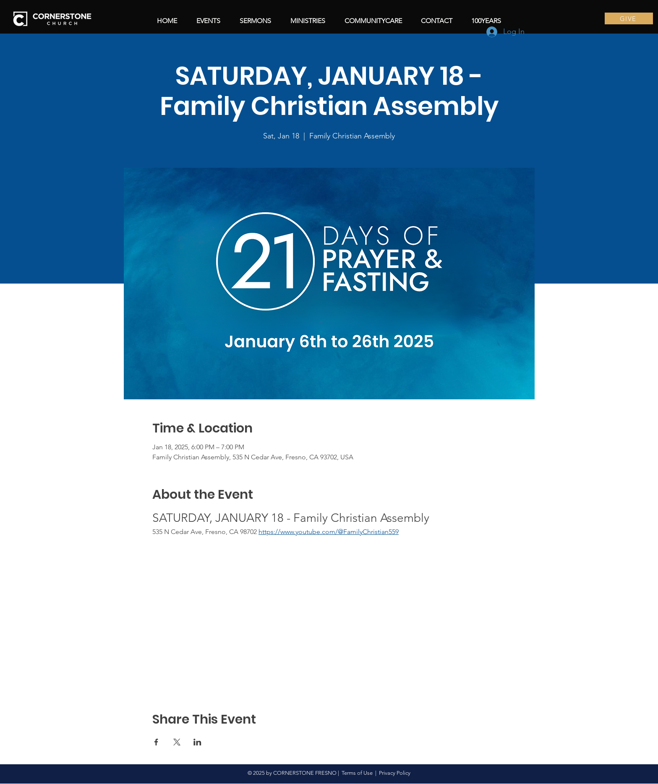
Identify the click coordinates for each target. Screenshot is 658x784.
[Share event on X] (177, 742)
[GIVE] (629, 18)
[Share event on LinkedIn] (197, 742)
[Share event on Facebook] (156, 742)
